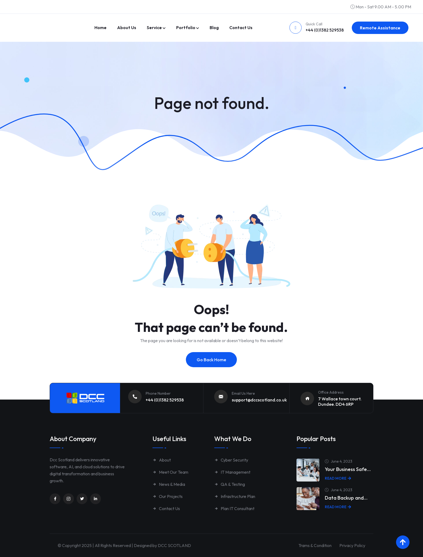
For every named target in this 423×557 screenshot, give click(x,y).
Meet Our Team (170, 472)
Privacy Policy (352, 545)
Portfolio (185, 27)
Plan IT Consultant (234, 508)
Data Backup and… (346, 498)
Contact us (241, 27)
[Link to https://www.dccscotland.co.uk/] (49, 20)
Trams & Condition (313, 545)
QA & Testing (229, 484)
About (161, 460)
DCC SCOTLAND (174, 545)
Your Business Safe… (348, 469)
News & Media (168, 484)
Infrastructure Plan (234, 496)
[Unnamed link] (55, 498)
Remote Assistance (380, 27)
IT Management (232, 472)
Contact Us (166, 508)
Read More (338, 478)
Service (154, 27)
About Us (126, 27)
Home (100, 27)
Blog (214, 27)
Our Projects (167, 496)
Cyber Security (231, 460)
